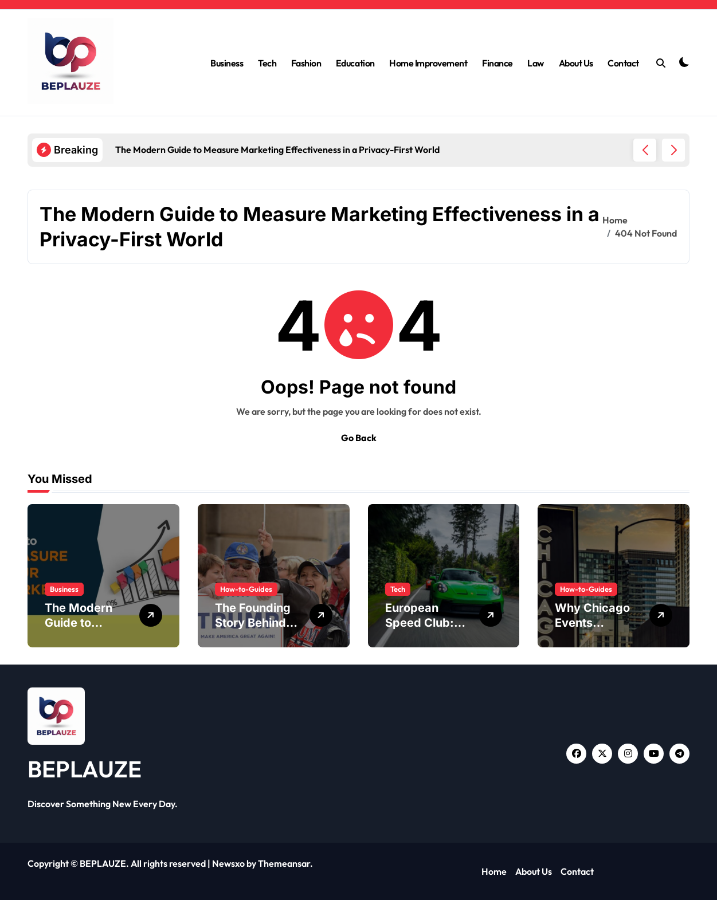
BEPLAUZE (85, 768)
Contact (623, 63)
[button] (673, 150)
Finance (497, 63)
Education (355, 63)
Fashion (306, 63)
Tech (267, 63)
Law (535, 63)
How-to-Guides (246, 589)
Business (226, 63)
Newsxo (228, 863)
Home (494, 871)
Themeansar (284, 863)
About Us (576, 63)
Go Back (359, 437)
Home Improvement (428, 63)
